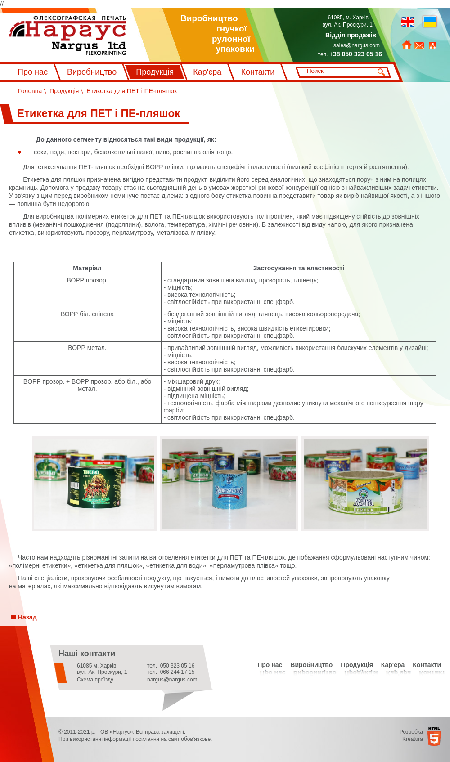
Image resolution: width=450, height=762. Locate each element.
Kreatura (412, 739)
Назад (27, 617)
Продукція (155, 71)
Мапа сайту (432, 45)
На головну (407, 45)
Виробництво (92, 71)
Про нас (33, 71)
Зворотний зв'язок (419, 45)
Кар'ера (393, 664)
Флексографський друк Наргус (67, 35)
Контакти (257, 71)
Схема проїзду (95, 680)
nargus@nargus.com (172, 680)
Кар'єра (207, 71)
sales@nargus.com (356, 45)
